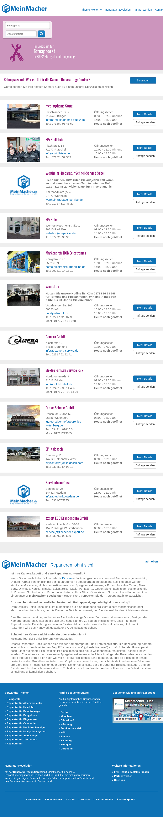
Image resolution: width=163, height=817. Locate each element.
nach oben (151, 561)
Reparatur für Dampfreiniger (23, 711)
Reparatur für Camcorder (22, 723)
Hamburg (66, 740)
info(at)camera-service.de (62, 350)
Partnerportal (127, 799)
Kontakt (85, 799)
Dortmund (67, 748)
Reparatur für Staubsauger (23, 735)
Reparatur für (15, 743)
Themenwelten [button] (90, 9)
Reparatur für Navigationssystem (26, 731)
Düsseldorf (67, 720)
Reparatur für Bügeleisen (22, 719)
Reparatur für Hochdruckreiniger (26, 727)
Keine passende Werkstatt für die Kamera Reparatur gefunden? (47, 80)
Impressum (34, 799)
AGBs (71, 799)
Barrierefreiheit (104, 799)
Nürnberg (66, 724)
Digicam (67, 578)
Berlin (64, 712)
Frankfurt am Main (71, 728)
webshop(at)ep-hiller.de (61, 233)
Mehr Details (144, 114)
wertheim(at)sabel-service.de (64, 199)
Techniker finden (41, 33)
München (66, 716)
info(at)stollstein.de (58, 153)
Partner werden (143, 9)
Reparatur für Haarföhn (20, 707)
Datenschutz (54, 799)
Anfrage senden (145, 122)
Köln (63, 732)
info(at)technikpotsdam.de (62, 496)
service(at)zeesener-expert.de (65, 532)
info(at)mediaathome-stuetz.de (65, 119)
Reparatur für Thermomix (22, 739)
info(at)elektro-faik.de (59, 384)
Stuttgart (66, 744)
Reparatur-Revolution (118, 9)
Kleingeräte (13, 699)
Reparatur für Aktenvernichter (24, 703)
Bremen (65, 736)
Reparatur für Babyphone (22, 715)
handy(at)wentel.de (58, 313)
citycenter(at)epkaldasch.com (64, 462)
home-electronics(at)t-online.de (66, 266)
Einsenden (143, 80)
